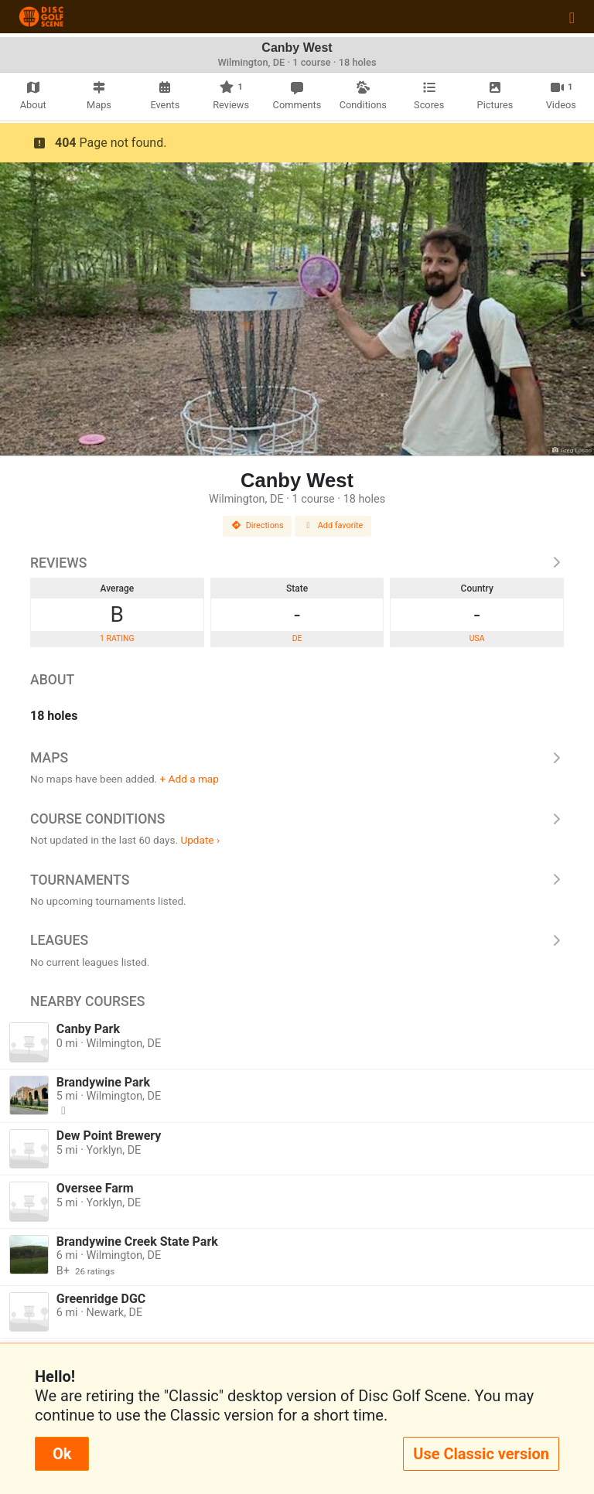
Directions (257, 525)
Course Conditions (297, 819)
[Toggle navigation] (571, 17)
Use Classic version (481, 1454)
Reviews (297, 563)
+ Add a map (189, 779)
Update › (200, 840)
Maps (297, 758)
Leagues (297, 940)
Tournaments (297, 880)
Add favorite (333, 525)
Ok (62, 1454)
